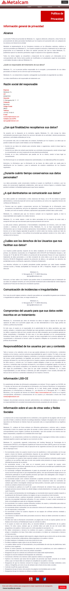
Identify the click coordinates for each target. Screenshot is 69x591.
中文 (59, 6)
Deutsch (50, 6)
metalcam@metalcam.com (11, 117)
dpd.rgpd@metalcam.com (11, 121)
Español (40, 6)
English (29, 6)
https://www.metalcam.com (43, 392)
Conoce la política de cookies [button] (11, 588)
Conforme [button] (62, 587)
